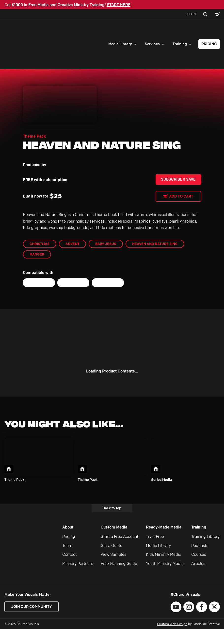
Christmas (39, 244)
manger (37, 254)
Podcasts (199, 545)
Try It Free (155, 536)
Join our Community (31, 606)
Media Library (120, 44)
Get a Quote (111, 545)
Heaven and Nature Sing (154, 244)
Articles (198, 563)
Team (67, 545)
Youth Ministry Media (165, 563)
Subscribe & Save (178, 179)
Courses (198, 554)
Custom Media (114, 527)
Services (152, 44)
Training (180, 44)
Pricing (209, 44)
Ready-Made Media (163, 527)
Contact (69, 554)
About (67, 527)
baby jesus (105, 244)
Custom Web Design (172, 624)
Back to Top (112, 508)
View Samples (113, 554)
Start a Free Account (119, 536)
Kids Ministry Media (163, 554)
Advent (72, 244)
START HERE (118, 4)
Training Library (205, 536)
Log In (191, 14)
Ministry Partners (77, 563)
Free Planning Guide (119, 563)
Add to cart (181, 196)
